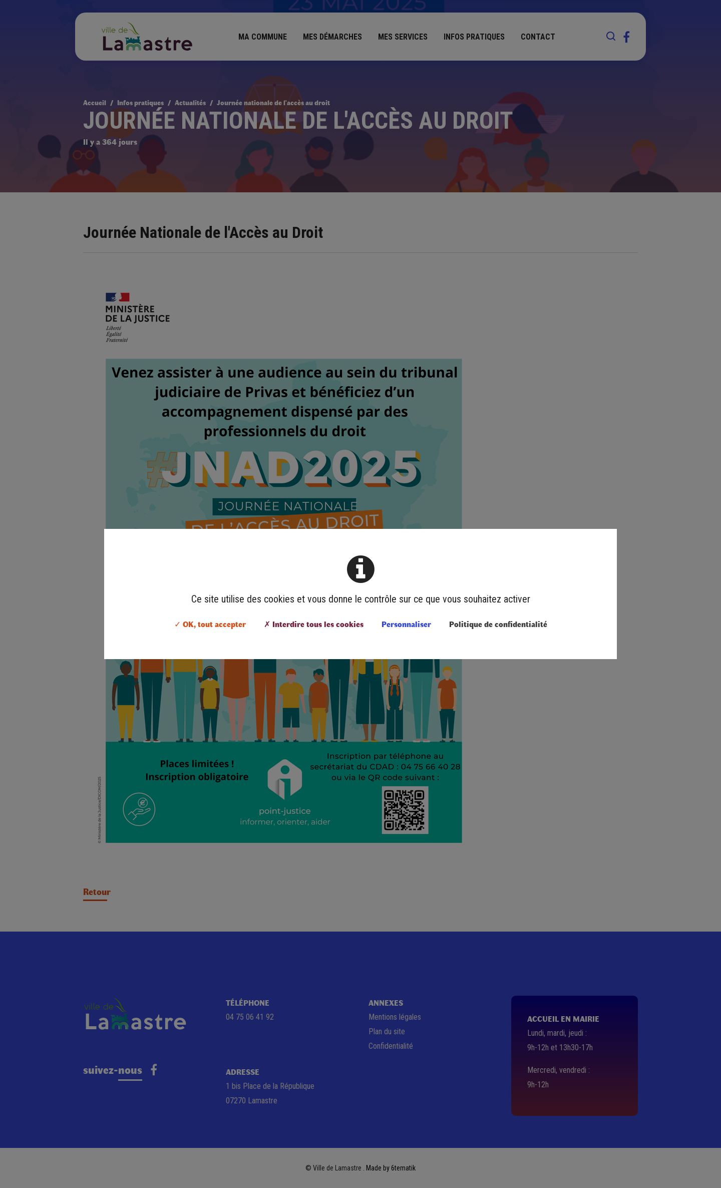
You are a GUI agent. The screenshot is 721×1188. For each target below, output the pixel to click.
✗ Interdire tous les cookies (314, 624)
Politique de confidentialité (498, 624)
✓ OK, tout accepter (210, 624)
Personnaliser (406, 624)
